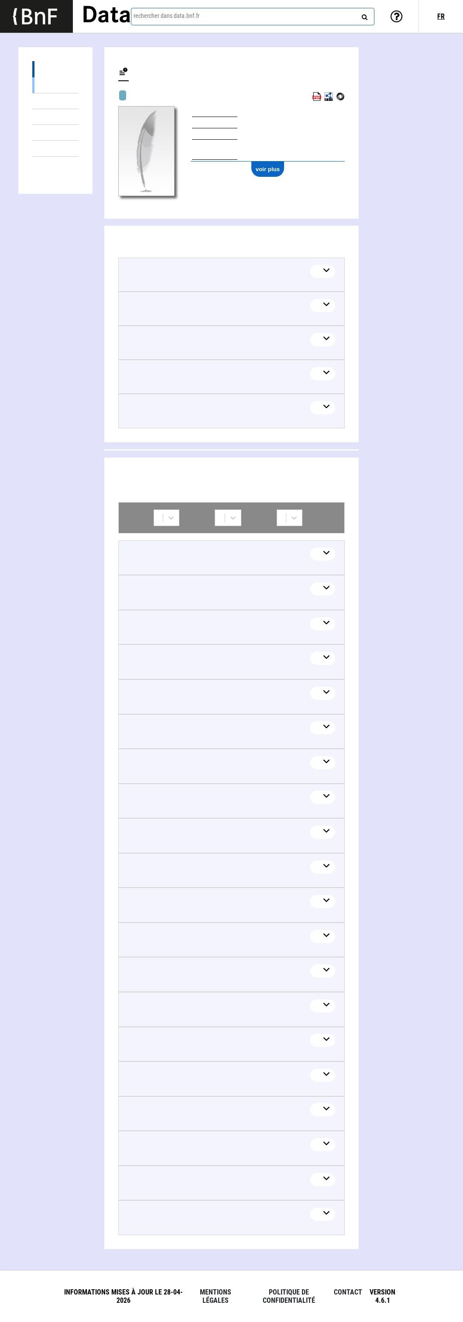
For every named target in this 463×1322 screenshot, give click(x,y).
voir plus (268, 169)
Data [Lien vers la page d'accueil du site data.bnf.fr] (106, 16)
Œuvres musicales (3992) (55, 85)
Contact (348, 1292)
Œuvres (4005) (55, 69)
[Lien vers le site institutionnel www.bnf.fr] (36, 16)
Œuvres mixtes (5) (55, 101)
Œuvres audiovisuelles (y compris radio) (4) (55, 116)
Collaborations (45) (55, 165)
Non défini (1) (55, 148)
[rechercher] (363, 15)
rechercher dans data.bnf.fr (166, 15)
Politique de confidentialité (289, 1296)
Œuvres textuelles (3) (55, 132)
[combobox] (252, 16)
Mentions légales (215, 1296)
